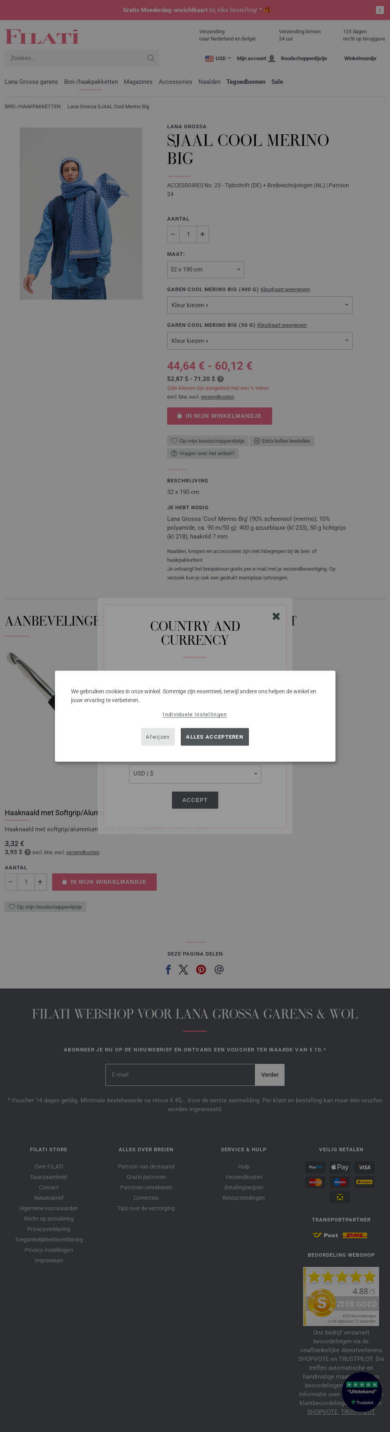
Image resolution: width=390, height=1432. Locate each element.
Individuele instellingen (195, 714)
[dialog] (195, 716)
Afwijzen (158, 737)
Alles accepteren (214, 737)
